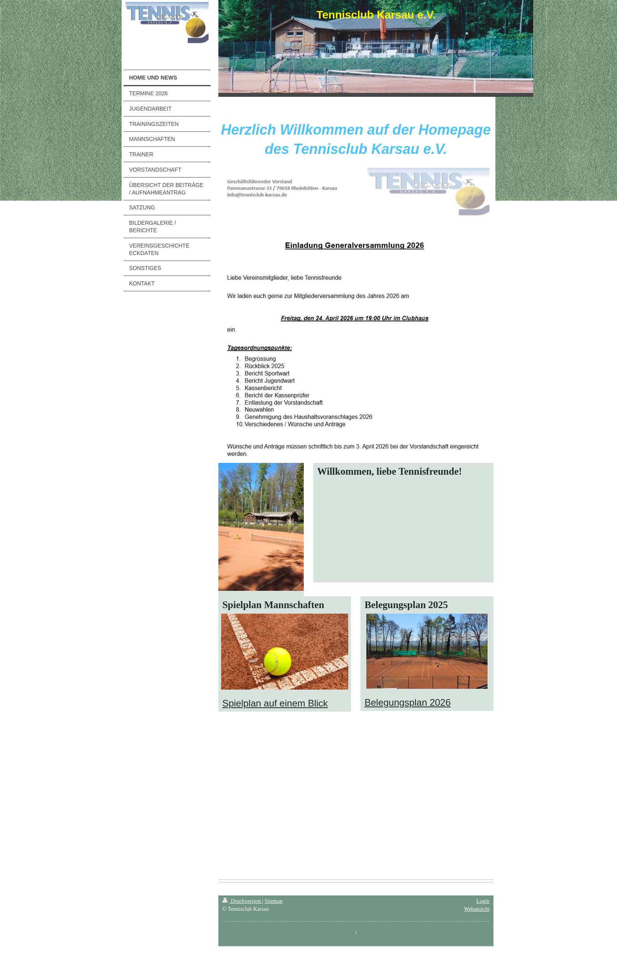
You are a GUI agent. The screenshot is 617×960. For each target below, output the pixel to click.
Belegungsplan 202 (404, 702)
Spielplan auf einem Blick (275, 703)
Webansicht (477, 909)
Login (483, 901)
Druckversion (242, 901)
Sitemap (273, 901)
